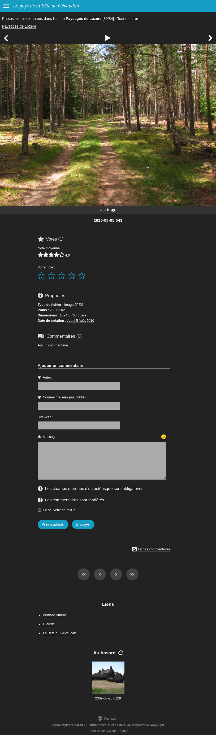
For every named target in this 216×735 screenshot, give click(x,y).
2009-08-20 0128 (108, 698)
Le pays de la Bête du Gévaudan (46, 5)
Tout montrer (127, 18)
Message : (50, 437)
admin (124, 730)
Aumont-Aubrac (55, 615)
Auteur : (49, 377)
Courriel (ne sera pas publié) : (65, 397)
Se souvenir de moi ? (59, 510)
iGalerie (49, 624)
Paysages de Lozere (84, 18)
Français (106, 718)
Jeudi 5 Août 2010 (80, 321)
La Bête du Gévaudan (59, 633)
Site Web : (45, 417)
